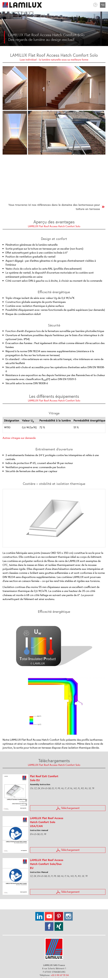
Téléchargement (68, 808)
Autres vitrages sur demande (19, 438)
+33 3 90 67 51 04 (60, 975)
